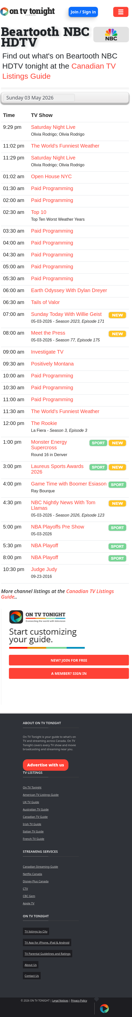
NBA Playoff (44, 545)
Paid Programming (52, 188)
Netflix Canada (32, 874)
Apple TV (28, 903)
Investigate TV (47, 352)
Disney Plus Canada (36, 881)
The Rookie (44, 423)
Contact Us (32, 976)
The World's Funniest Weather (65, 146)
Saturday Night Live (53, 127)
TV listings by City (36, 931)
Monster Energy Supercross (49, 444)
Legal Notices (60, 1000)
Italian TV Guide (33, 831)
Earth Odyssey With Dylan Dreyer (69, 290)
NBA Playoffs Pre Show (57, 527)
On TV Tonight (32, 787)
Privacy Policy (79, 1000)
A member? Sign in (68, 673)
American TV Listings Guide (41, 795)
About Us (31, 965)
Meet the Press (48, 333)
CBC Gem (29, 896)
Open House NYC (51, 176)
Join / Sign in (83, 12)
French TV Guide (33, 839)
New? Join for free (69, 660)
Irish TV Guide (32, 824)
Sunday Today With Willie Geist (66, 314)
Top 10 (38, 212)
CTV (25, 888)
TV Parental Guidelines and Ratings (47, 953)
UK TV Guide (31, 802)
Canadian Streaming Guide (40, 866)
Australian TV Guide (36, 809)
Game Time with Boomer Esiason (69, 483)
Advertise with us (45, 765)
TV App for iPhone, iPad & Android (47, 942)
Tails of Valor (45, 302)
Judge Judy (44, 569)
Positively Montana (52, 364)
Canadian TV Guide (35, 817)
